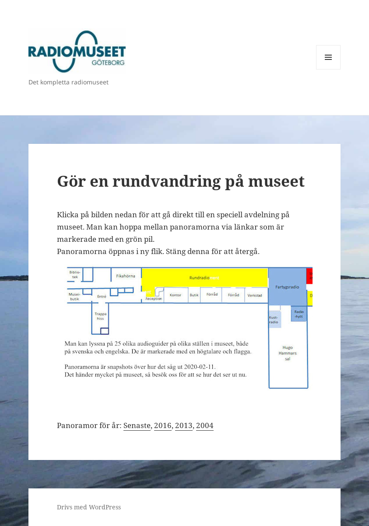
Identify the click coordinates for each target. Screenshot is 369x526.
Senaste (137, 425)
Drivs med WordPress (89, 507)
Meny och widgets (328, 69)
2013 (184, 425)
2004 (205, 425)
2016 (163, 425)
